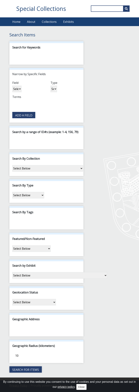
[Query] (110, 8)
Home (16, 22)
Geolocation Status (25, 292)
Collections (49, 22)
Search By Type (22, 185)
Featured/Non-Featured (28, 239)
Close (81, 386)
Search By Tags (22, 212)
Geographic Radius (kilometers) (33, 346)
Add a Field (23, 115)
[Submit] (126, 8)
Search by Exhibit (23, 266)
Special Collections (41, 8)
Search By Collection (26, 159)
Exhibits (68, 22)
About (31, 22)
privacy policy (66, 386)
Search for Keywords (26, 47)
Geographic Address (26, 319)
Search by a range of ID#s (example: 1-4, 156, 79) (45, 132)
